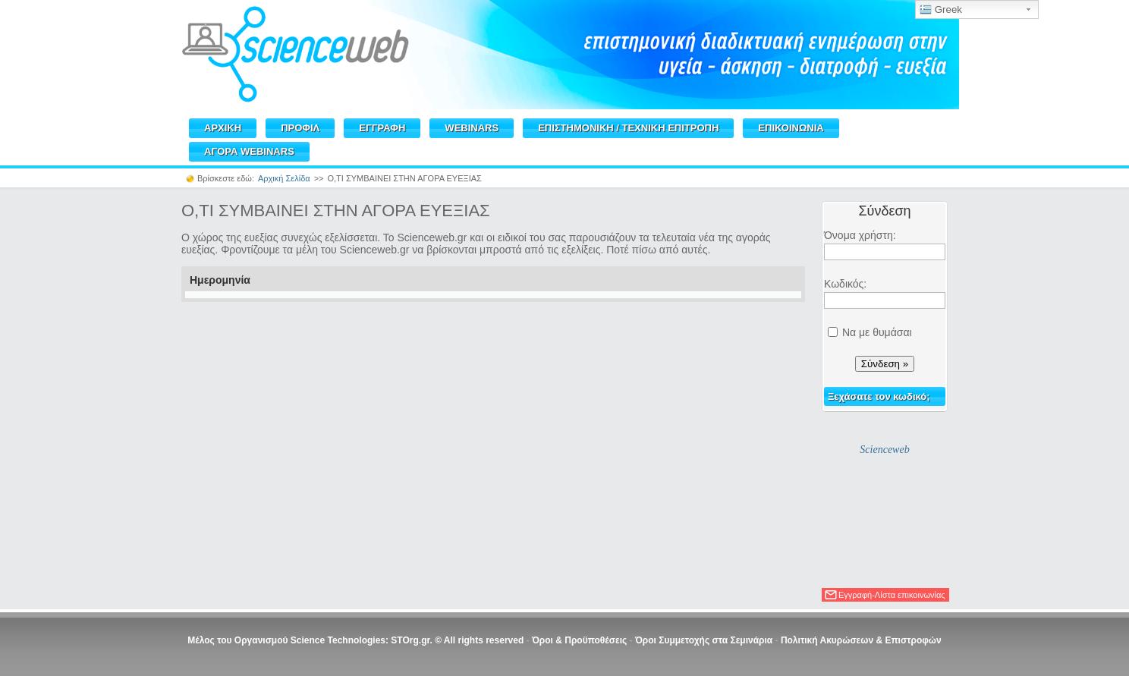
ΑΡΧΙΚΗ (222, 128)
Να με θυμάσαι (877, 332)
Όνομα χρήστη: (860, 235)
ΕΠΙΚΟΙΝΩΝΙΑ (790, 128)
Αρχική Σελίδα (284, 178)
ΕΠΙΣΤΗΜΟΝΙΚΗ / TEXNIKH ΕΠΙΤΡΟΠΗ (628, 128)
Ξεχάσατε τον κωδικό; (879, 396)
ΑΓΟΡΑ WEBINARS (249, 151)
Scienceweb (884, 449)
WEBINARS (471, 128)
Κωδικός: (845, 284)
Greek (941, 10)
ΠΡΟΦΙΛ (300, 128)
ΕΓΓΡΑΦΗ (382, 128)
